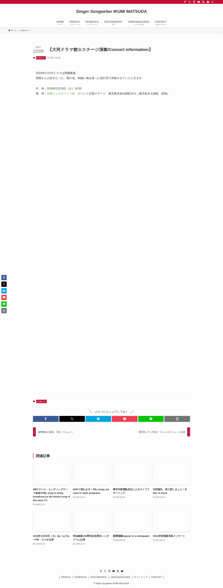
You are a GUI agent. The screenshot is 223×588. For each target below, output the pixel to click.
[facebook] (185, 2)
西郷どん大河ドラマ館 (61, 93)
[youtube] (198, 2)
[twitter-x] (189, 2)
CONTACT (156, 577)
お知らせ (41, 58)
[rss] (203, 2)
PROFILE (66, 577)
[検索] (212, 2)
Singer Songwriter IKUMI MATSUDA (111, 11)
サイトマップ (141, 577)
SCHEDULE (80, 577)
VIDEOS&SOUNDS (120, 577)
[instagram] (194, 2)
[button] (46, 419)
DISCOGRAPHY (98, 577)
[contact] (208, 2)
